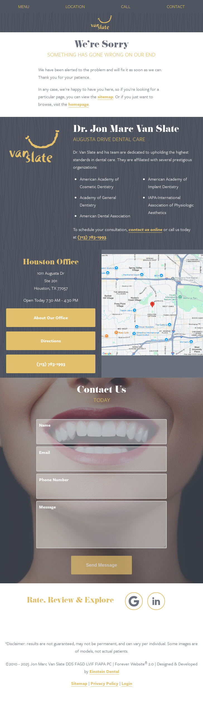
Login (127, 683)
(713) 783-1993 (92, 237)
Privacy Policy (104, 683)
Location (75, 6)
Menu (23, 6)
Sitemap (79, 683)
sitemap (105, 97)
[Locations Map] (152, 304)
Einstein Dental (104, 671)
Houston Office (51, 263)
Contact (176, 6)
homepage (78, 104)
